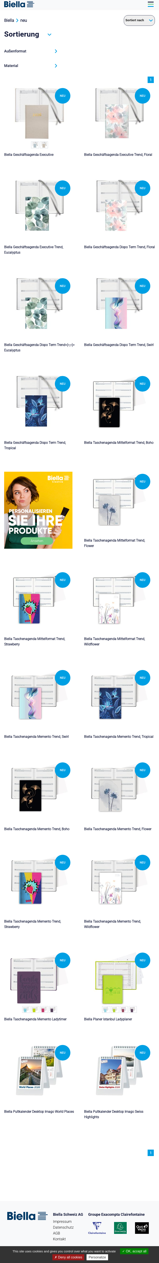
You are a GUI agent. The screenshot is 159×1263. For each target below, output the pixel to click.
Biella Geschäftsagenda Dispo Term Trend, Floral (119, 247)
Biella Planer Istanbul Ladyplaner (108, 1019)
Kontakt (59, 1239)
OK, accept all (134, 1251)
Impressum (62, 1221)
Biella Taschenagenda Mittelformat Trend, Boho (118, 443)
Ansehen (37, 541)
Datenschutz (63, 1227)
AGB (56, 1233)
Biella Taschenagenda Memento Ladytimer (35, 1019)
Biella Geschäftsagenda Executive (28, 155)
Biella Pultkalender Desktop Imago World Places (39, 1112)
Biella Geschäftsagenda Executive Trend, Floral (118, 155)
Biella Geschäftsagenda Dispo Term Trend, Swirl (119, 345)
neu (23, 20)
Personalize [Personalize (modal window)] (97, 1257)
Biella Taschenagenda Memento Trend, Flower (117, 829)
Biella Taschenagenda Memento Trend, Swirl (36, 737)
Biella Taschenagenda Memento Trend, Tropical (118, 737)
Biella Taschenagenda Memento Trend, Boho (36, 829)
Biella (9, 20)
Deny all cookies (68, 1257)
